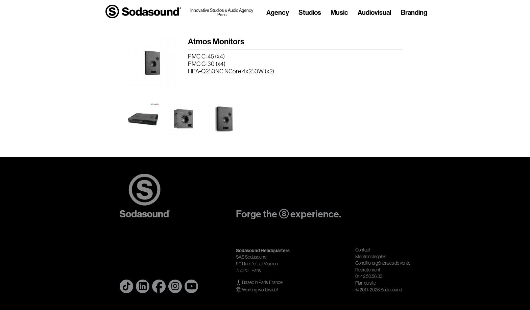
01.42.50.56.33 (368, 276)
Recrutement (367, 269)
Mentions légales (370, 256)
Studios (309, 13)
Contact (362, 250)
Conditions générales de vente (382, 263)
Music (339, 13)
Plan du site (365, 283)
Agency (277, 13)
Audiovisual (374, 13)
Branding (414, 13)
